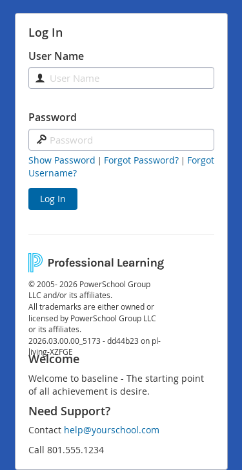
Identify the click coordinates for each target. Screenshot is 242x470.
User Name (56, 56)
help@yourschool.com (111, 430)
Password (52, 117)
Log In (53, 199)
